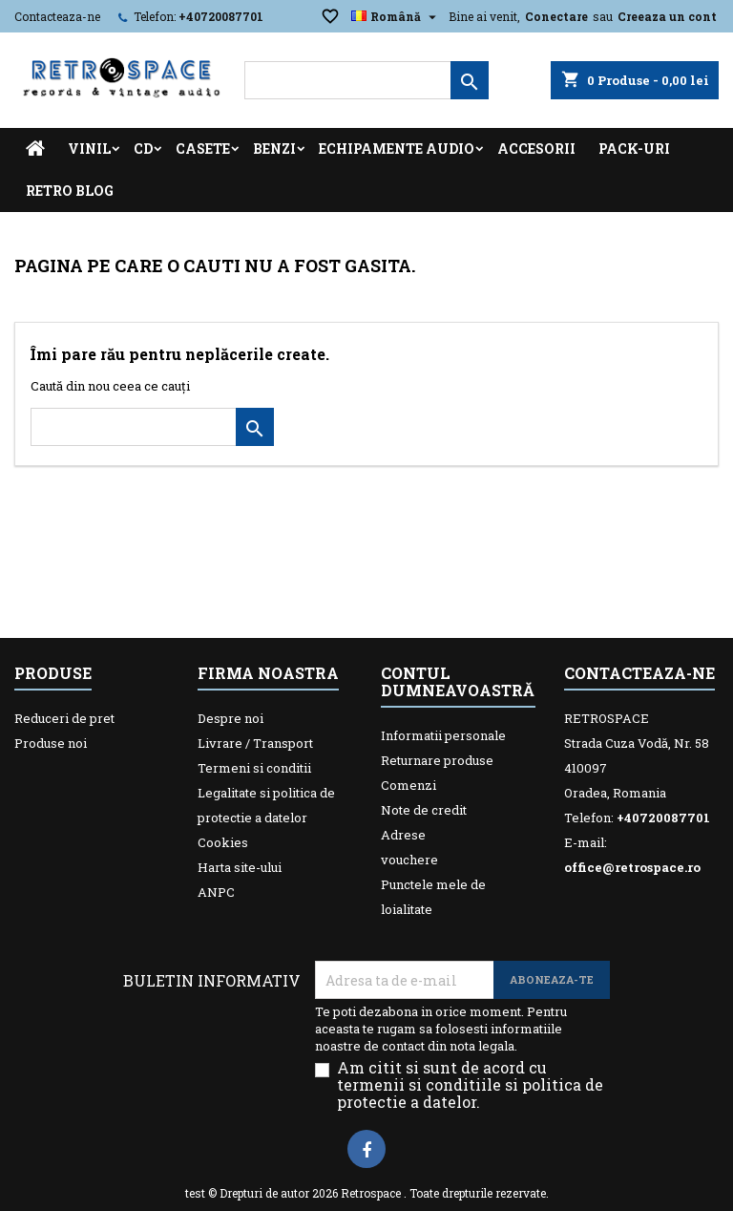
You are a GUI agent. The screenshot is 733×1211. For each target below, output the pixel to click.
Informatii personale (443, 735)
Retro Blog (70, 190)
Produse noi (50, 743)
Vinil (89, 148)
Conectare (556, 16)
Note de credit (424, 809)
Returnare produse (437, 760)
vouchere (409, 859)
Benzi (274, 148)
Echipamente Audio (396, 148)
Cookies (223, 842)
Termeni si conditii (254, 767)
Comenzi (408, 785)
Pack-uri (634, 148)
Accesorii (536, 148)
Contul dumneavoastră (457, 681)
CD (143, 148)
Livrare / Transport (255, 743)
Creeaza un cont (667, 16)
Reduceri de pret (64, 718)
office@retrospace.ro (632, 867)
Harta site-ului (240, 867)
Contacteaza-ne (57, 16)
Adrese (403, 834)
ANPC (216, 892)
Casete (203, 148)
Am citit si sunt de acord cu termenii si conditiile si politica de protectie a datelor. (470, 1085)
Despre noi (230, 718)
